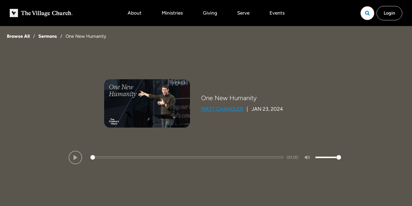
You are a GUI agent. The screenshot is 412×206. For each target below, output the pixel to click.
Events (277, 13)
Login (389, 13)
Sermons (47, 36)
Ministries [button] (172, 13)
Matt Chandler (222, 109)
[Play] (75, 157)
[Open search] (367, 13)
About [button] (135, 13)
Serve (243, 13)
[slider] (186, 157)
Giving (210, 13)
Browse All (18, 36)
